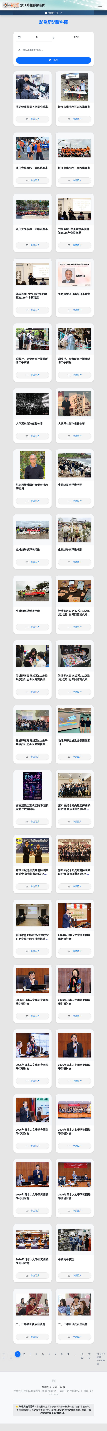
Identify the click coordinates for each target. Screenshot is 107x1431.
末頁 (89, 1356)
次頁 (82, 1356)
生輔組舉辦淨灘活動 (70, 484)
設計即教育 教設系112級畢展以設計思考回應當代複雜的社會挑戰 (74, 615)
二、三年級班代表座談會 (30, 1324)
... (75, 1354)
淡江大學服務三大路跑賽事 (74, 106)
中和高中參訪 (66, 1259)
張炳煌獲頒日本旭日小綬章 (32, 106)
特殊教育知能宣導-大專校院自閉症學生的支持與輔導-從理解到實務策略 (32, 939)
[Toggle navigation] (100, 5)
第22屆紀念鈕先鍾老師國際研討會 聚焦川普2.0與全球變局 (74, 809)
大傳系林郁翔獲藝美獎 (29, 423)
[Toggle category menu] (53, 12)
